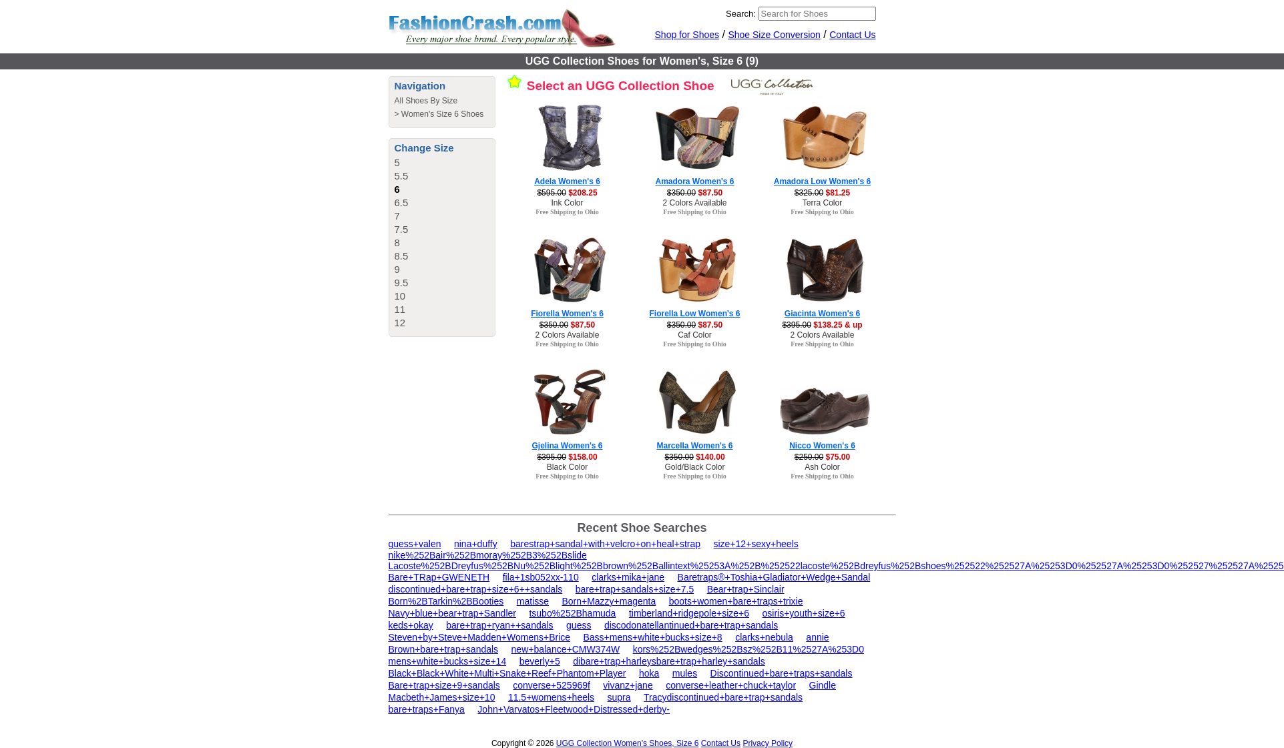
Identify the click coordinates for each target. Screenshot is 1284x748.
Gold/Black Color (694, 467)
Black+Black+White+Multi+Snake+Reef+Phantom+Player (507, 673)
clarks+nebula (764, 637)
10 (400, 296)
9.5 (402, 282)
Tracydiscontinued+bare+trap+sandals (723, 697)
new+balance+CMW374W (565, 649)
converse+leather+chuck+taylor (731, 685)
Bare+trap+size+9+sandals (444, 685)
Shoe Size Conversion (774, 34)
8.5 (402, 256)
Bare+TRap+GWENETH (439, 577)
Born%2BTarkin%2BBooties (446, 601)
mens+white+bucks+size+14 (448, 661)
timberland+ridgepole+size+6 (689, 613)
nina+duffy (475, 543)
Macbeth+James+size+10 (442, 697)
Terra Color (822, 203)
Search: (741, 14)
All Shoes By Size (426, 100)
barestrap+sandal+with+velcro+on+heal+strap (605, 543)
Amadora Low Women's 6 (822, 181)
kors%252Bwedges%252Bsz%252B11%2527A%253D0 (748, 649)
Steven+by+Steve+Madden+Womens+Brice (480, 637)
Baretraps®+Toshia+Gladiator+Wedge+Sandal (774, 577)
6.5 (402, 202)
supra (619, 697)
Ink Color (567, 203)
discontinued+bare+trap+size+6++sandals (476, 589)
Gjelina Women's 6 (567, 445)
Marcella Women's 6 (694, 445)
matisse (533, 601)
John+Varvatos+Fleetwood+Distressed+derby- (573, 709)
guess (578, 625)
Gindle (822, 685)
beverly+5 (539, 661)
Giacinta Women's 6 (822, 313)
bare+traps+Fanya (427, 709)
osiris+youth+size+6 (804, 613)
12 (400, 322)
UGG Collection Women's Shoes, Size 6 (627, 743)
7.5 (402, 229)
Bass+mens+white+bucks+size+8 (652, 637)
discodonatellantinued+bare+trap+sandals (691, 625)
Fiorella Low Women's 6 (695, 313)
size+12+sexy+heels (756, 543)
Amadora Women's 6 (695, 181)
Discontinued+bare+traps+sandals (781, 673)
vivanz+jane (627, 685)
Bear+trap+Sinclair (746, 589)
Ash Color (822, 467)
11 (400, 309)
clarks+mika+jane (628, 577)
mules (684, 673)
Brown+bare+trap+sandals (444, 649)
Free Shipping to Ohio (567, 212)
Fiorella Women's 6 (567, 313)
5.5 (402, 175)
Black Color (567, 467)
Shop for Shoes (687, 34)
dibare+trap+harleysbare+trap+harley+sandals (669, 661)
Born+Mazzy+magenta (609, 601)
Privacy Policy (767, 743)
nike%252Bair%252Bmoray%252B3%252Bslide (488, 555)
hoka (649, 673)
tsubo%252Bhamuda (572, 613)
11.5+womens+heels (551, 697)
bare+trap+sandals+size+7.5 (635, 589)
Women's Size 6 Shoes (442, 114)
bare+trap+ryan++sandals (499, 625)
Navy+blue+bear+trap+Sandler (452, 613)
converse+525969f (551, 685)
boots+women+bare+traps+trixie (736, 601)
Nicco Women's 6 (822, 445)
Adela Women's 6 (567, 181)
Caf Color (695, 335)
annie (817, 637)
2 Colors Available (695, 203)
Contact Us (852, 34)
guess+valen (415, 543)
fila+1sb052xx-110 (541, 577)
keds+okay (411, 625)
